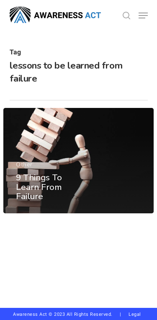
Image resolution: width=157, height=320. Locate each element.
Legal (135, 314)
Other (24, 165)
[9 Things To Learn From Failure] (78, 160)
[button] (143, 15)
